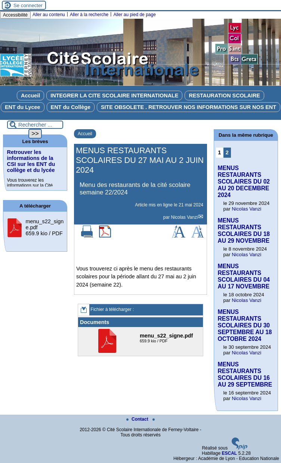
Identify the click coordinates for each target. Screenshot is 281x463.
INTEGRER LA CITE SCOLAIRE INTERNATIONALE (114, 96)
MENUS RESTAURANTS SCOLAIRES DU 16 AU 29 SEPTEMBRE (245, 374)
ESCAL (229, 453)
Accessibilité (15, 15)
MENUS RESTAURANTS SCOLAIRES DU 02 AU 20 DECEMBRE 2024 (244, 181)
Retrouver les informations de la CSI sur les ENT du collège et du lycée (31, 161)
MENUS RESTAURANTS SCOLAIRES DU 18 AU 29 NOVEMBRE (244, 230)
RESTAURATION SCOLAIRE (224, 96)
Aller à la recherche (89, 14)
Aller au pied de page (134, 14)
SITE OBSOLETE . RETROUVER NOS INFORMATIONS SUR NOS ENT (188, 107)
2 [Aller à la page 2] (227, 152)
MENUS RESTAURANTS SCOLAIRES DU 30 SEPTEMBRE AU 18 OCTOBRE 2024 (245, 325)
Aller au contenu (49, 14)
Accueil (30, 96)
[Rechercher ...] (35, 125)
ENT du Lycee (22, 107)
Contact (137, 419)
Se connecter (28, 5)
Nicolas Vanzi (184, 217)
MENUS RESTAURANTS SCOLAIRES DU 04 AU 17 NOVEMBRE (244, 276)
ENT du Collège (70, 107)
